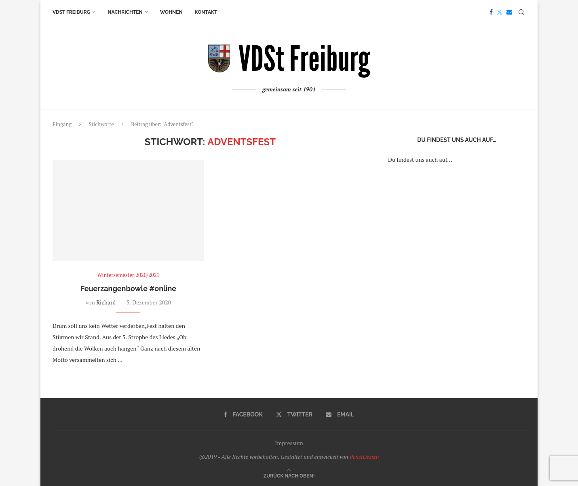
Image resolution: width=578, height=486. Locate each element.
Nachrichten (125, 12)
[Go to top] (289, 475)
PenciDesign (364, 457)
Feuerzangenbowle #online (128, 288)
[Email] (509, 12)
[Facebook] (491, 12)
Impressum (289, 443)
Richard (106, 302)
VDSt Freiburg (71, 12)
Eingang (62, 124)
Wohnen (171, 12)
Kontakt (206, 12)
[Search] (521, 12)
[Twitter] (499, 12)
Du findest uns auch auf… (420, 159)
